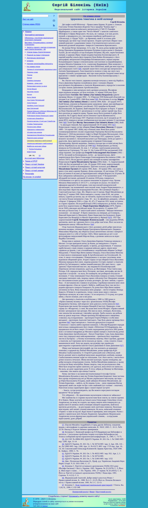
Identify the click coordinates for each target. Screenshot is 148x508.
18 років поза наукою (34, 141)
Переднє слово (32, 76)
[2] (39, 166)
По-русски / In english (32, 190)
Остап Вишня (32, 94)
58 (63, 432)
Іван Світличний (33, 116)
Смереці (45, 506)
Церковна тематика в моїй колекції (39, 150)
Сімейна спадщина (34, 85)
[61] (114, 125)
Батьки (29, 82)
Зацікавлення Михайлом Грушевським (40, 144)
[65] (117, 304)
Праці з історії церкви (34, 183)
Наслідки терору (33, 97)
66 (63, 478)
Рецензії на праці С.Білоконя (38, 57)
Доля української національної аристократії (93, 485)
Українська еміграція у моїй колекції (40, 153)
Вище (92, 492)
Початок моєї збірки (34, 135)
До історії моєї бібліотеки (34, 169)
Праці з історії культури (35, 180)
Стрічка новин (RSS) (31, 24)
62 (63, 456)
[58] (79, 69)
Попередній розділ (80, 492)
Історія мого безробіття (35, 126)
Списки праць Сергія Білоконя (39, 54)
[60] (65, 122)
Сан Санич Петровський (35, 106)
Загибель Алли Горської (35, 113)
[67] (121, 345)
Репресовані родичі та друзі (37, 91)
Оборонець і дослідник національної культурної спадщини (39, 40)
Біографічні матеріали (34, 35)
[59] (96, 99)
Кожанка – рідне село (34, 88)
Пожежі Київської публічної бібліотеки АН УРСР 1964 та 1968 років (41, 119)
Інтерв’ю (30, 64)
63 (63, 459)
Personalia (29, 187)
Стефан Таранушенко (35, 132)
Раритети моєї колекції (35, 147)
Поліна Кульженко (35, 159)
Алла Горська (32, 109)
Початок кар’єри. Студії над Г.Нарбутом (41, 129)
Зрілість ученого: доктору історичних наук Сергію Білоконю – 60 (40, 50)
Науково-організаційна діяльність (40, 67)
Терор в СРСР (31, 173)
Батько (29, 100)
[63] (109, 217)
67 (63, 485)
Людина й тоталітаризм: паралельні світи (42, 73)
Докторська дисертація (36, 61)
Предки (29, 79)
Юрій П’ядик (31, 162)
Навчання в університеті (35, 138)
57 (63, 425)
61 (63, 453)
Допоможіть (74, 496)
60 (63, 444)
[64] (92, 224)
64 (63, 461)
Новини (28, 32)
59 (63, 439)
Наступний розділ (103, 492)
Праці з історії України (34, 176)
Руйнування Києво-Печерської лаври (40, 123)
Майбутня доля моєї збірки (36, 156)
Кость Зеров (31, 103)
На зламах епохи (33, 70)
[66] (68, 322)
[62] (94, 146)
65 (63, 466)
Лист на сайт (28, 19)
